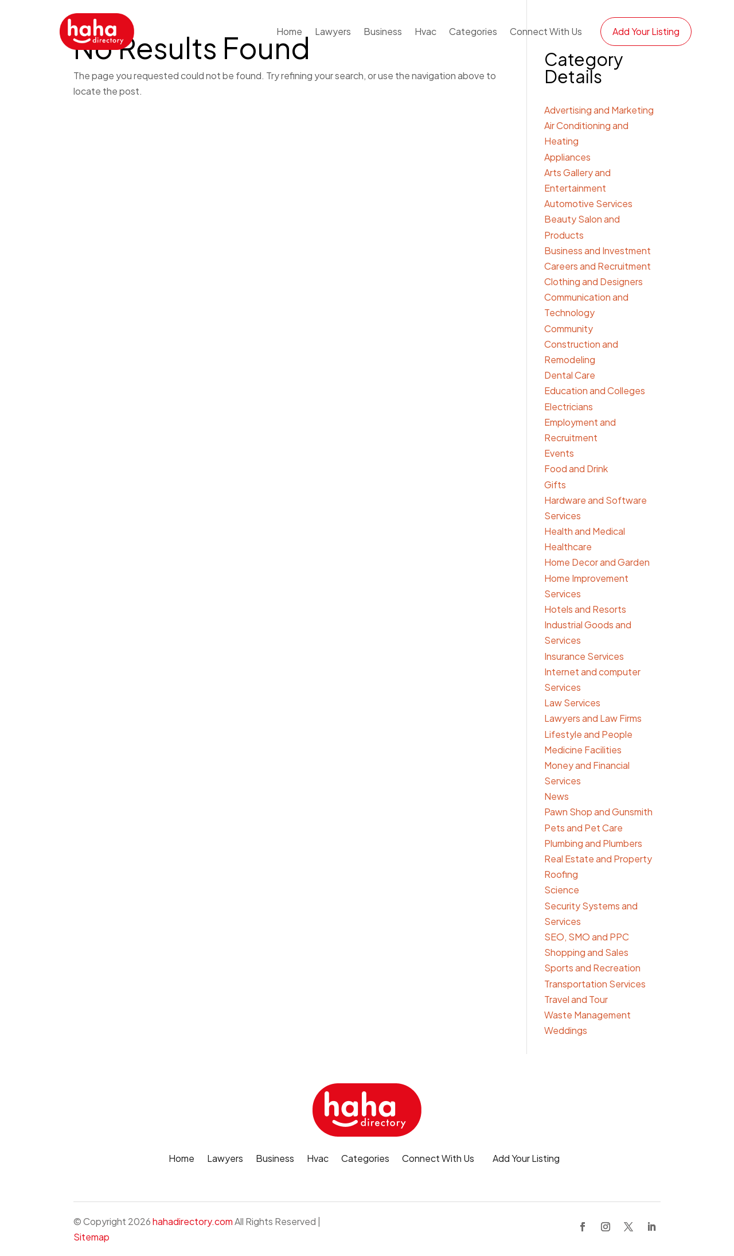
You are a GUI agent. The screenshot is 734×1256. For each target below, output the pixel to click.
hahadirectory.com (193, 1221)
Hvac (425, 31)
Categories (473, 31)
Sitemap (91, 1237)
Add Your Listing (646, 31)
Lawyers (333, 31)
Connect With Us (546, 31)
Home (289, 31)
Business (383, 31)
